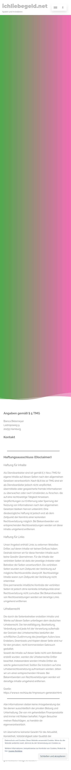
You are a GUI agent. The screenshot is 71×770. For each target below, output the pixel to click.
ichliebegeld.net (25, 6)
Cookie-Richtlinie (15, 751)
